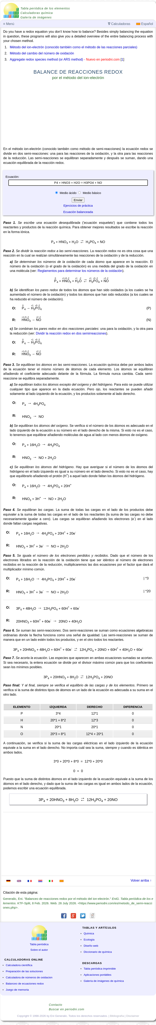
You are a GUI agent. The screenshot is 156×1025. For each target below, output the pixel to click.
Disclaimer (132, 1015)
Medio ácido (68, 193)
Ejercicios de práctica (78, 205)
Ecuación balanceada (78, 212)
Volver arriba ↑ (141, 880)
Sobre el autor (39, 949)
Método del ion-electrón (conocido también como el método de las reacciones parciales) (73, 47)
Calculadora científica (19, 965)
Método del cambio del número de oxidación (42, 53)
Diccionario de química (98, 951)
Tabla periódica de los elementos (45, 8)
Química (89, 933)
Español (144, 24)
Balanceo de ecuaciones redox (25, 983)
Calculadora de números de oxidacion (29, 977)
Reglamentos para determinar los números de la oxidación (80, 271)
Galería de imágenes (36, 17)
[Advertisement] (78, 114)
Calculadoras (119, 24)
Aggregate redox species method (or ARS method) (46, 59)
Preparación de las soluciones (24, 971)
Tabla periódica (39, 944)
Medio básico (91, 193)
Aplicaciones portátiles (97, 974)
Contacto (55, 1004)
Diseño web (91, 945)
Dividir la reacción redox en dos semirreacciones (71, 333)
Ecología (89, 939)
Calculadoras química (36, 13)
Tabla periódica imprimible (100, 968)
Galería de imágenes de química (104, 980)
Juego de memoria (17, 989)
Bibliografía (117, 1015)
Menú (8, 24)
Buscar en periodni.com (66, 1009)
